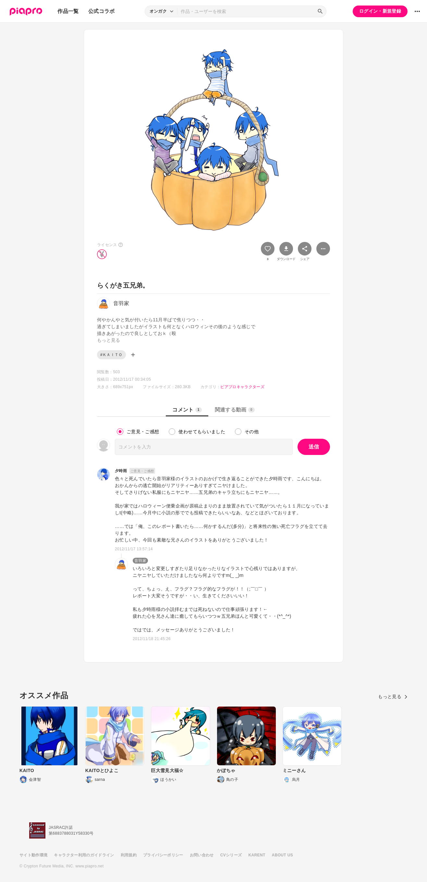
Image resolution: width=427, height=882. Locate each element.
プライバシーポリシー (163, 855)
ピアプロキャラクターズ (242, 387)
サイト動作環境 (33, 855)
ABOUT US (282, 855)
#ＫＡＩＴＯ (111, 354)
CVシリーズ (231, 855)
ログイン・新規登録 (380, 11)
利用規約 (129, 855)
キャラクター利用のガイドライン (84, 855)
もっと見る (393, 696)
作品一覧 (68, 11)
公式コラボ (101, 11)
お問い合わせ (202, 855)
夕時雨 (121, 471)
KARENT (257, 855)
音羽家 (140, 560)
